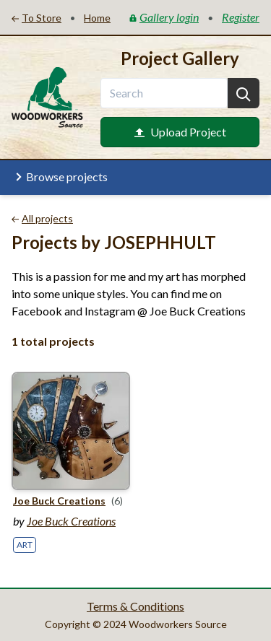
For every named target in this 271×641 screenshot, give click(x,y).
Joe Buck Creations (71, 521)
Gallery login (164, 17)
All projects (42, 218)
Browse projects (60, 177)
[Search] (243, 93)
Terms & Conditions (135, 606)
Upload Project (180, 132)
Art (25, 544)
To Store (36, 18)
